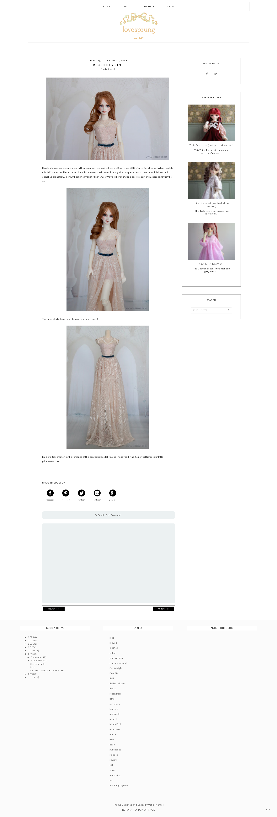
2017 (31, 647)
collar (112, 653)
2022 (31, 640)
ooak (112, 744)
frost (32, 667)
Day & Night (115, 668)
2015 (31, 653)
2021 (31, 643)
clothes (113, 647)
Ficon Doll (115, 693)
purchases (115, 749)
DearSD (113, 673)
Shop (170, 6)
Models (149, 6)
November (37, 660)
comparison (116, 658)
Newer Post (53, 609)
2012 (31, 677)
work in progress (118, 785)
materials (114, 713)
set (111, 764)
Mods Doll (115, 724)
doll (111, 678)
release (113, 754)
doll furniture (117, 683)
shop (112, 770)
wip (111, 780)
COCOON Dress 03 (211, 263)
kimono (113, 708)
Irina (112, 698)
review (113, 759)
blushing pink (37, 664)
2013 (31, 674)
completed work (118, 663)
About (128, 6)
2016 (31, 650)
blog (111, 637)
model (113, 719)
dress (112, 688)
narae (112, 734)
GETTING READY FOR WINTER (47, 670)
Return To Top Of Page (138, 809)
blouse (113, 642)
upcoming (114, 775)
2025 (31, 637)
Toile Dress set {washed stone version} (211, 205)
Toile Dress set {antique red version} (211, 145)
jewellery (114, 703)
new (111, 739)
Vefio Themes (156, 804)
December (37, 657)
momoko (114, 729)
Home (106, 6)
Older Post (163, 609)
